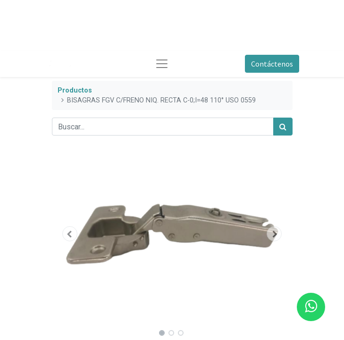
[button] (70, 234)
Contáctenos (272, 63)
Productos (75, 90)
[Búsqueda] (283, 127)
